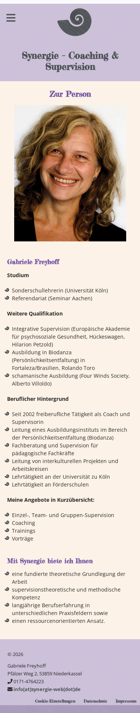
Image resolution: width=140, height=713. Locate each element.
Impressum (126, 701)
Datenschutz (95, 701)
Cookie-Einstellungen (55, 701)
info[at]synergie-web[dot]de (47, 689)
